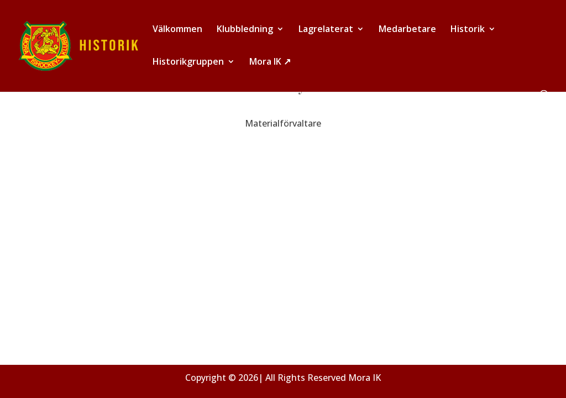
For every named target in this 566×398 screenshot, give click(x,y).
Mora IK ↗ (270, 62)
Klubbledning (245, 30)
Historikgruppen (188, 62)
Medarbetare (407, 30)
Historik (467, 30)
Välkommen (177, 30)
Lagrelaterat (325, 30)
